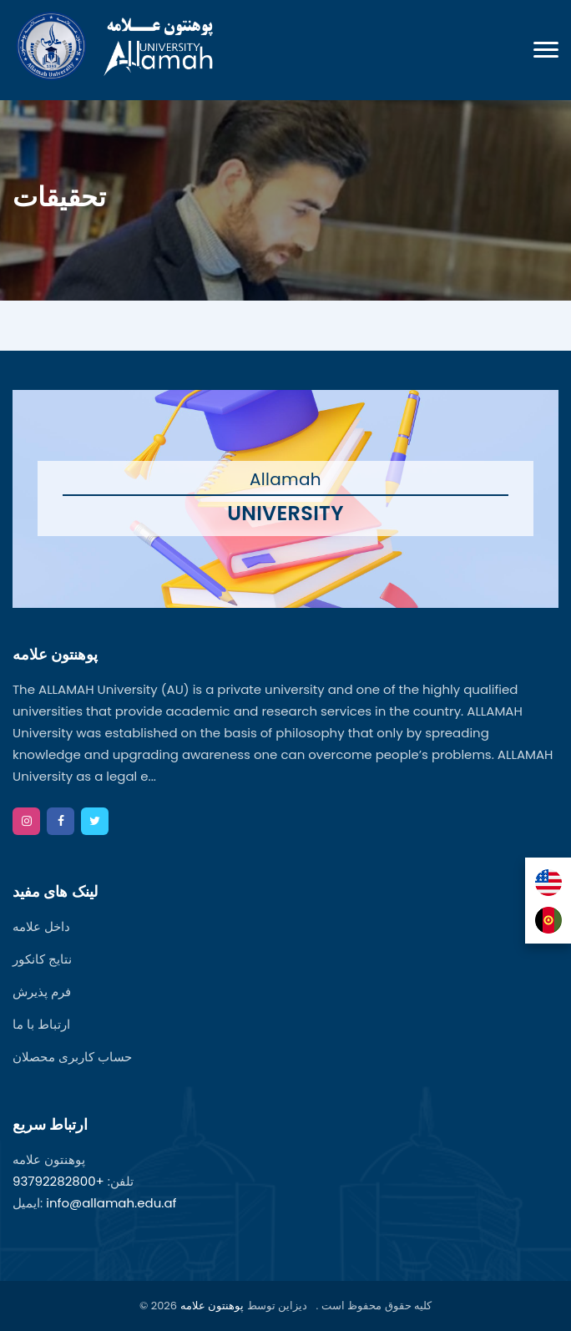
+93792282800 (58, 1181)
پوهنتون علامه (212, 1305)
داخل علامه (41, 926)
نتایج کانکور (42, 959)
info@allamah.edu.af (111, 1203)
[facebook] (60, 821)
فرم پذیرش (42, 991)
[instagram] (26, 821)
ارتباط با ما (41, 1024)
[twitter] (95, 821)
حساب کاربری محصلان (72, 1056)
